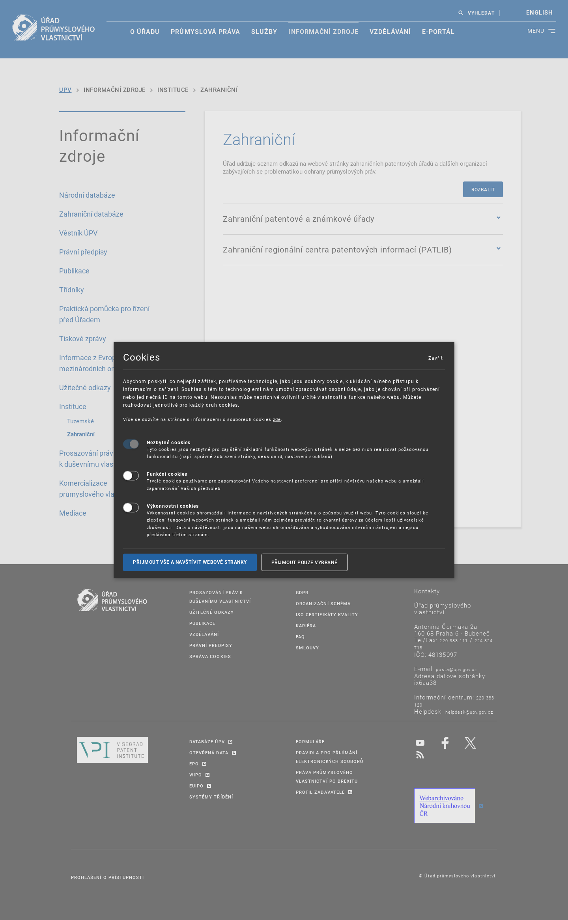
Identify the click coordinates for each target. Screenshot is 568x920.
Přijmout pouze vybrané (304, 562)
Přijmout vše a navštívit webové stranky (190, 562)
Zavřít (435, 358)
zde (277, 419)
